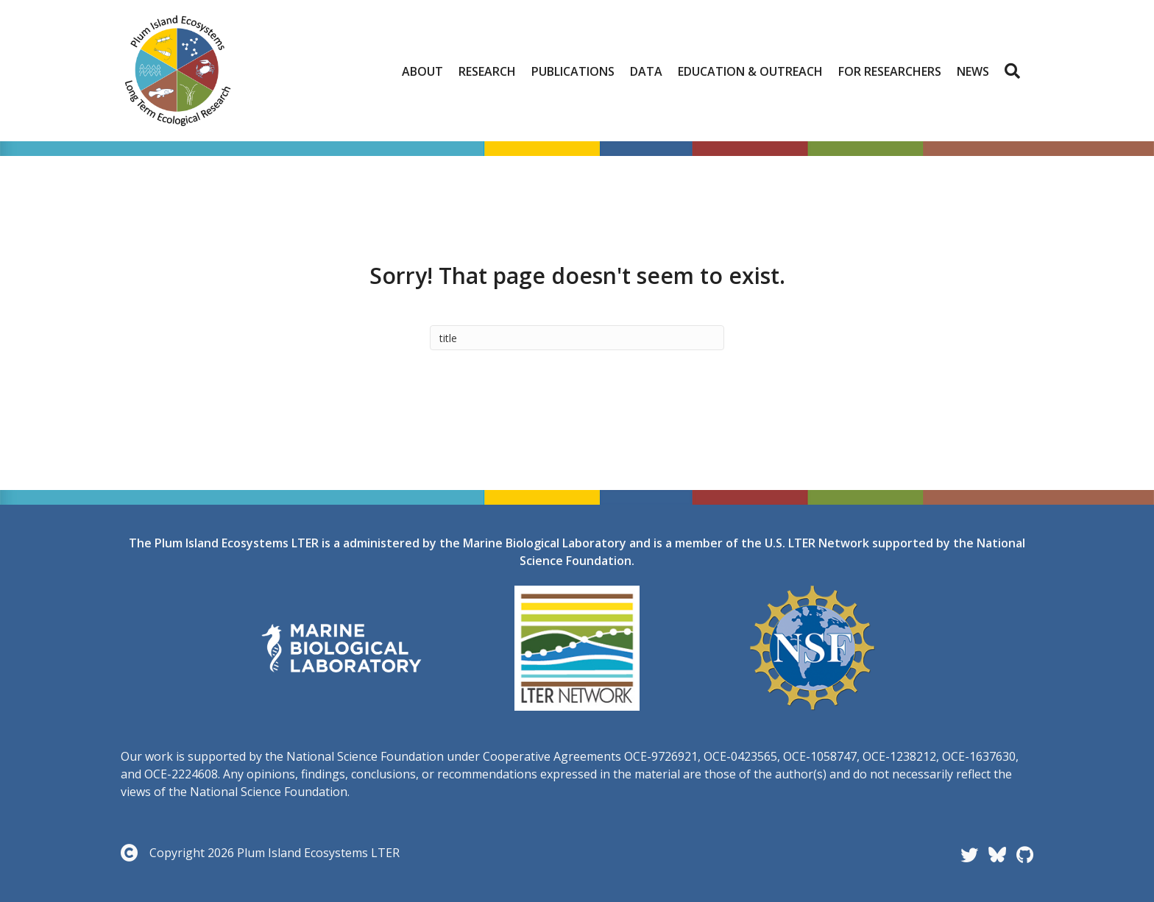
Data (646, 71)
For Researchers (889, 71)
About (422, 71)
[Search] (577, 337)
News (973, 71)
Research (487, 71)
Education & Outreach (750, 71)
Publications (573, 71)
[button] (1015, 71)
